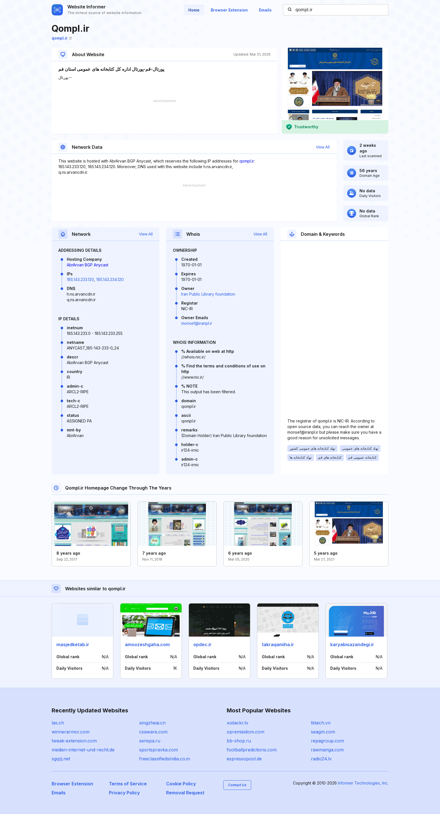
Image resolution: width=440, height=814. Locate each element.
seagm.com (323, 732)
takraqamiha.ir (278, 644)
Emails (265, 10)
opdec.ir (202, 644)
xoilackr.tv (237, 723)
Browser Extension (229, 10)
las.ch (58, 723)
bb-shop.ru (239, 741)
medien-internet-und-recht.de (83, 750)
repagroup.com (327, 741)
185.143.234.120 (110, 279)
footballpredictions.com (252, 750)
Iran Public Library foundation (208, 294)
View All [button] (323, 147)
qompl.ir (62, 38)
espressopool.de (244, 759)
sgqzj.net (61, 759)
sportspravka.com (158, 750)
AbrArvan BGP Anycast (87, 264)
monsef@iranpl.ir (196, 323)
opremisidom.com (245, 732)
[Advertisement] (164, 116)
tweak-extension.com (74, 741)
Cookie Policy (181, 783)
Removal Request (185, 792)
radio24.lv (321, 759)
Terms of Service (128, 783)
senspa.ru (149, 741)
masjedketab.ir (72, 644)
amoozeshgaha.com (147, 644)
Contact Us (237, 785)
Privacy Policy (124, 792)
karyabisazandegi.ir (352, 644)
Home (194, 10)
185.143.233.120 (80, 279)
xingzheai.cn (152, 723)
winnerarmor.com (71, 732)
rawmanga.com (327, 750)
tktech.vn (321, 723)
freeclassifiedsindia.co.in (164, 759)
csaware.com (153, 732)
